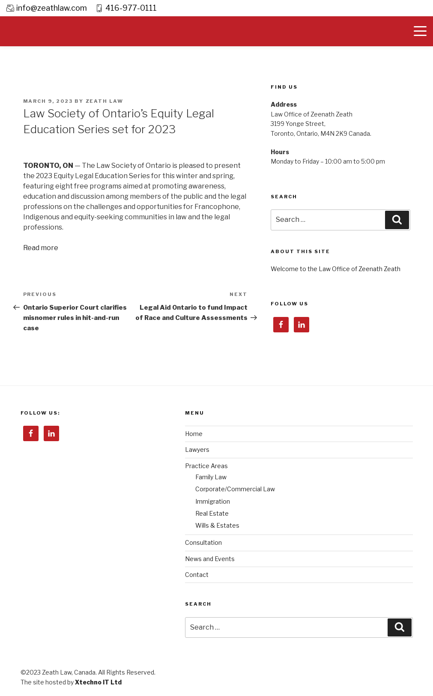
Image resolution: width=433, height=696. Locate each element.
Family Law (211, 477)
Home (194, 433)
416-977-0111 (131, 7)
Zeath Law (105, 101)
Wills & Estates (217, 525)
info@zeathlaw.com (51, 7)
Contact (197, 574)
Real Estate (212, 513)
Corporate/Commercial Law (235, 489)
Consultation (203, 542)
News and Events (210, 558)
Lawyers (197, 449)
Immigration (212, 501)
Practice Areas (206, 465)
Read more (40, 248)
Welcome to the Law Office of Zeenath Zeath (335, 268)
